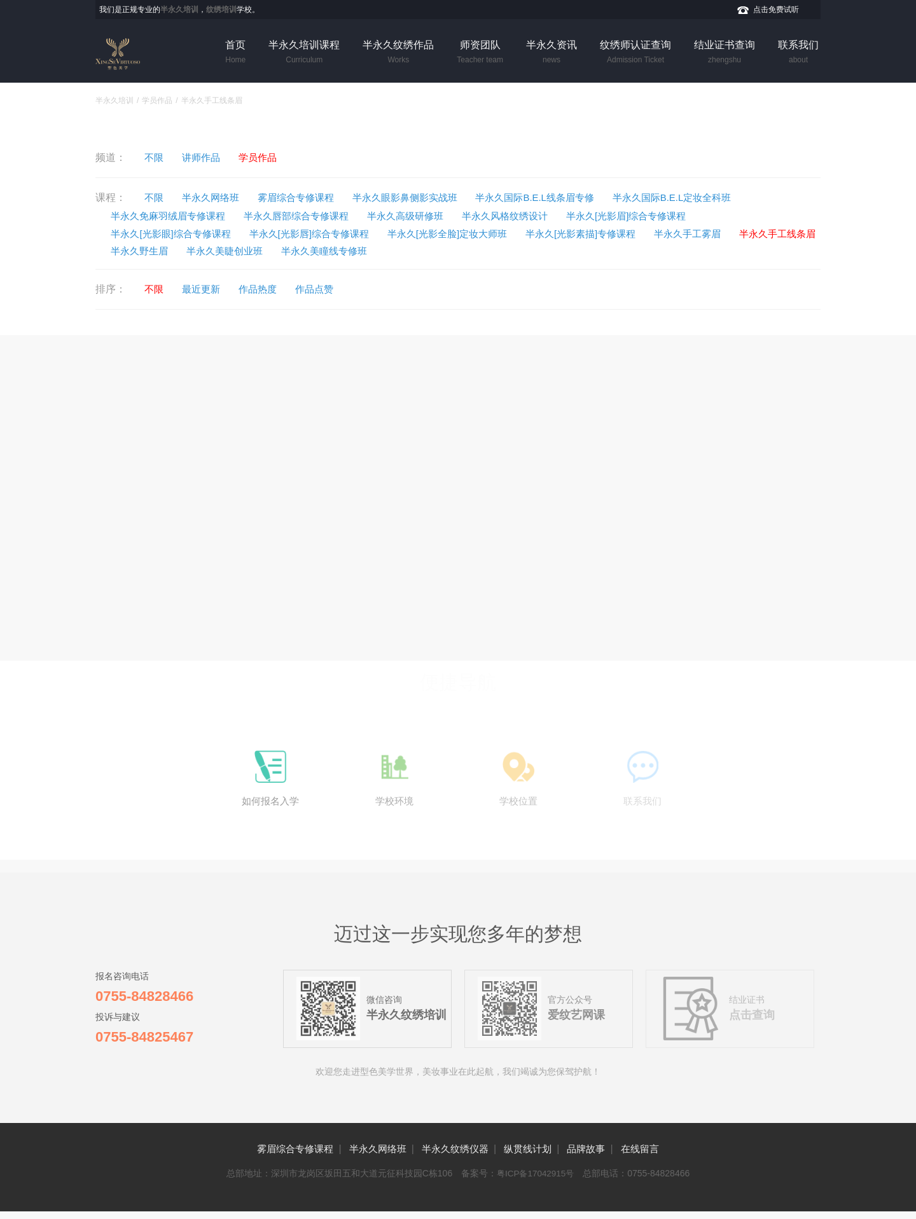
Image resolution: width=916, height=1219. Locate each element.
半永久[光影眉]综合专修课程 (667, 215)
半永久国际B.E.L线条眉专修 (567, 197)
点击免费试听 (776, 9)
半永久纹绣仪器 (454, 1156)
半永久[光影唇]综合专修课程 (325, 233)
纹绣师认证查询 (635, 52)
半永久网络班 (218, 197)
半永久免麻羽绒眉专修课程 (174, 215)
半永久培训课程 (304, 52)
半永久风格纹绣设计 (536, 215)
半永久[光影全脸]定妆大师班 (474, 233)
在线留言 (655, 1156)
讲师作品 (208, 157)
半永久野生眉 (245, 251)
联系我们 (798, 52)
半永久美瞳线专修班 (444, 251)
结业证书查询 (724, 52)
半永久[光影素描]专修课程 (617, 233)
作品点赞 (330, 290)
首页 (235, 52)
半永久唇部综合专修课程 (312, 215)
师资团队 (480, 52)
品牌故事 (596, 1156)
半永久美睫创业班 (337, 251)
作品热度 (269, 290)
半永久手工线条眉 (154, 251)
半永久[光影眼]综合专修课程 (177, 233)
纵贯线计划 (533, 1156)
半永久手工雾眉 (732, 233)
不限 (156, 157)
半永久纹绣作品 (398, 52)
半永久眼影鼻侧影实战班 (427, 197)
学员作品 (157, 100)
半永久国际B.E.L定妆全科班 (714, 197)
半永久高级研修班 (429, 215)
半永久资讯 (551, 52)
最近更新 (208, 290)
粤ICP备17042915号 (535, 1181)
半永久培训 (114, 100)
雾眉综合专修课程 (309, 197)
